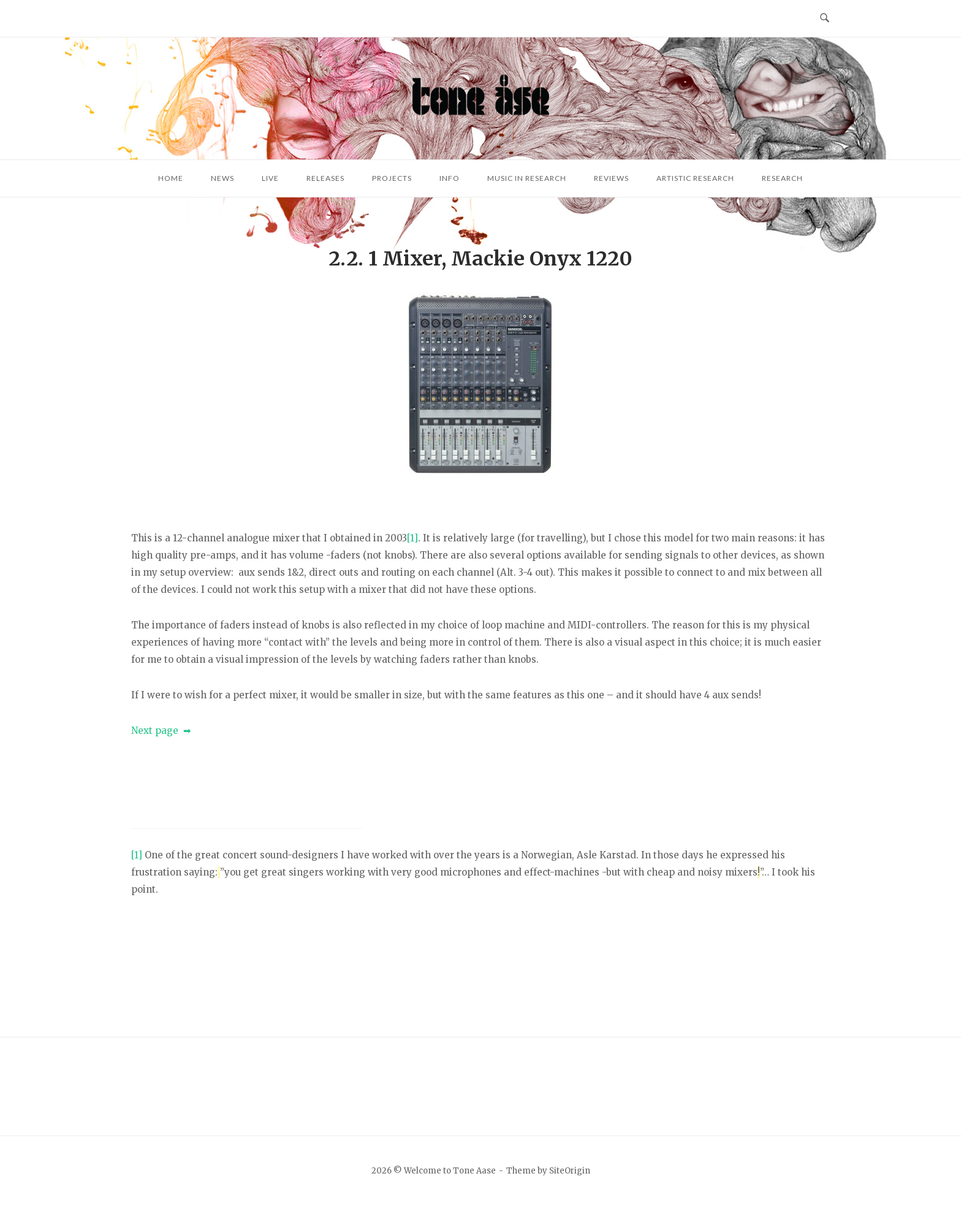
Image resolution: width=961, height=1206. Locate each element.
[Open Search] (824, 18)
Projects (392, 178)
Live (270, 178)
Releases (325, 178)
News (222, 178)
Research (782, 178)
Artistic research (695, 178)
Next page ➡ (161, 730)
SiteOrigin (569, 1171)
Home (170, 178)
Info (449, 178)
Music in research (526, 178)
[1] (412, 538)
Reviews (611, 178)
